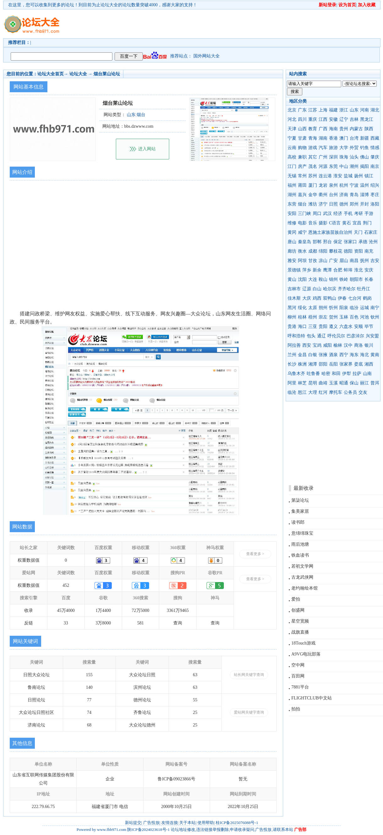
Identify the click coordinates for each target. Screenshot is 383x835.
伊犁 (346, 373)
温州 (364, 185)
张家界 (346, 364)
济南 (343, 194)
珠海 (343, 157)
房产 (302, 166)
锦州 (333, 279)
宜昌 (357, 223)
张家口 (350, 241)
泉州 (333, 185)
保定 (337, 241)
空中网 (298, 665)
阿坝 (302, 260)
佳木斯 (294, 298)
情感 (374, 147)
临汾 (354, 307)
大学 (343, 147)
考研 (358, 213)
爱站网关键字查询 (249, 712)
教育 (312, 128)
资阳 (358, 251)
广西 (323, 128)
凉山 (323, 260)
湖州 (292, 194)
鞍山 (323, 279)
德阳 (348, 251)
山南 (367, 373)
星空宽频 (300, 621)
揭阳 (364, 166)
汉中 (348, 345)
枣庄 (374, 194)
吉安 (374, 260)
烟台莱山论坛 (107, 74)
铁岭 (343, 279)
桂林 (302, 317)
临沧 (292, 392)
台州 (333, 194)
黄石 (346, 223)
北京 (292, 110)
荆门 (367, 223)
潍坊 (312, 204)
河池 (364, 317)
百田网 (298, 676)
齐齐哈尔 (346, 288)
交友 (363, 392)
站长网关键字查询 (249, 674)
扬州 (358, 176)
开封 (364, 204)
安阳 (292, 213)
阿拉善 (294, 345)
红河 (323, 392)
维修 (292, 223)
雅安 (292, 260)
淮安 (337, 176)
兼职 (302, 157)
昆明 (312, 383)
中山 (343, 166)
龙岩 (323, 185)
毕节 (368, 326)
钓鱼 (364, 147)
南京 (374, 166)
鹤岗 (367, 298)
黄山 (292, 279)
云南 (292, 147)
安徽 (333, 119)
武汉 (327, 213)
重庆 (312, 119)
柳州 (292, 317)
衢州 (323, 194)
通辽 (321, 336)
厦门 (312, 185)
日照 (333, 204)
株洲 (302, 364)
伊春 (342, 298)
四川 (302, 119)
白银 (312, 354)
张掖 (323, 354)
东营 (292, 204)
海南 (333, 128)
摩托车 (335, 392)
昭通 (343, 383)
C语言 (335, 223)
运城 (364, 307)
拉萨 (357, 373)
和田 (336, 373)
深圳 (333, 157)
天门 (358, 232)
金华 (312, 194)
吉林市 (294, 288)
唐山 (292, 241)
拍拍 (295, 709)
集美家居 (300, 511)
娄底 (358, 364)
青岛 (354, 194)
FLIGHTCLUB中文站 (311, 698)
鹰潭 (327, 270)
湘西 (368, 364)
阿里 (292, 383)
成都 (312, 251)
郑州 (354, 204)
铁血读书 (300, 555)
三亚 (312, 326)
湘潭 (312, 364)
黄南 (374, 354)
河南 (364, 110)
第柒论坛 (300, 500)
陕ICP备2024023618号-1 (148, 829)
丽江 (364, 383)
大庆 (306, 298)
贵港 (292, 326)
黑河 (292, 307)
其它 (312, 157)
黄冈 (292, 232)
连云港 (325, 176)
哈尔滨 (329, 288)
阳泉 (343, 307)
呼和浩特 (296, 336)
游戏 (312, 147)
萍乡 (306, 270)
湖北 (374, 110)
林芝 (302, 383)
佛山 (364, 157)
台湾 (354, 138)
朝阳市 (356, 279)
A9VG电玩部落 (306, 654)
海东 (354, 354)
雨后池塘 (300, 544)
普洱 (374, 383)
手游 (368, 213)
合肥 (337, 270)
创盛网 (298, 610)
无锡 (292, 176)
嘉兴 (302, 194)
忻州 (333, 307)
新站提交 (133, 822)
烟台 (302, 204)
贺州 (333, 317)
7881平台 (300, 687)
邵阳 (323, 364)
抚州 (364, 260)
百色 (354, 317)
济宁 (323, 204)
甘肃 (302, 138)
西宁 (343, 354)
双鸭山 (329, 298)
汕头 (354, 157)
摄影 (323, 223)
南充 (368, 251)
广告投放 (151, 822)
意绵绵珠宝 (302, 533)
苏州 (312, 176)
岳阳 (333, 364)
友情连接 (169, 822)
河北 (292, 119)
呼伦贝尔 (336, 336)
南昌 (354, 260)
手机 (348, 213)
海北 (364, 354)
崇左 (323, 317)
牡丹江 (363, 288)
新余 (317, 270)
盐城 (348, 176)
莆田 (302, 185)
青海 (312, 138)
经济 (337, 213)
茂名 (312, 166)
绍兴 (374, 185)
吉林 (354, 119)
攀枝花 (335, 251)
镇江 (368, 176)
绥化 (302, 307)
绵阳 (323, 251)
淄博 (364, 194)
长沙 (292, 364)
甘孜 (312, 260)
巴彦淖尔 (355, 336)
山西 (302, 128)
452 (65, 585)
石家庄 (370, 232)
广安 (333, 260)
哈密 (325, 373)
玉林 (343, 317)
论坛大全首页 (50, 74)
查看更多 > (255, 554)
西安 (306, 345)
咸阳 (327, 345)
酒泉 (333, 354)
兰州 (292, 354)
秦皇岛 (304, 241)
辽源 (306, 288)
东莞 (333, 166)
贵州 (343, 128)
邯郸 (317, 241)
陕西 (368, 128)
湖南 (323, 138)
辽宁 (343, 119)
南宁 (374, 307)
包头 (311, 336)
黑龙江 (366, 119)
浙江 (343, 110)
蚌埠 (348, 270)
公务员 (350, 392)
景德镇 (294, 270)
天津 (292, 128)
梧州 (312, 317)
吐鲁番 (313, 373)
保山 (354, 383)
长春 (368, 279)
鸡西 (317, 298)
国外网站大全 (206, 56)
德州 (343, 204)
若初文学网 (302, 566)
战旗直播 (300, 632)
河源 (323, 166)
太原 (312, 307)
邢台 (327, 241)
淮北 (358, 270)
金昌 (302, 354)
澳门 (343, 138)
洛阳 (374, 204)
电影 (302, 223)
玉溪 (333, 383)
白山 (317, 288)
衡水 (302, 251)
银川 (368, 345)
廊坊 (292, 251)
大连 (312, 279)
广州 (323, 157)
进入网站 (147, 149)
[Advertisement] (98, 29)
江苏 (312, 110)
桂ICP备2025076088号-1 (237, 822)
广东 (302, 110)
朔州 (323, 307)
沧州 (373, 241)
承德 (363, 241)
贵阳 (323, 326)
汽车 (323, 147)
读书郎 (298, 522)
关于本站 (187, 822)
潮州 (354, 166)
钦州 (374, 317)
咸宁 (302, 232)
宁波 (354, 185)
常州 (302, 176)
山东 (354, 110)
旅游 (333, 147)
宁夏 (292, 138)
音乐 (312, 223)
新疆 (364, 138)
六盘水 (346, 326)
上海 (323, 110)
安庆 (368, 270)
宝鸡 (317, 345)
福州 (292, 185)
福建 (333, 110)
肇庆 (374, 157)
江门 (292, 166)
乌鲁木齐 (296, 373)
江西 (323, 119)
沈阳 (302, 279)
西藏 (374, 138)
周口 (317, 213)
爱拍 (295, 599)
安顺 (358, 326)
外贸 (354, 147)
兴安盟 (372, 336)
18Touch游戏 (303, 643)
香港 (333, 138)
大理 (312, 392)
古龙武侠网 (302, 577)
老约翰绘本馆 (304, 588)
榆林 (337, 345)
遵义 (333, 326)
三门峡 (304, 213)
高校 (292, 157)
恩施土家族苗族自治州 (330, 232)
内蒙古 (356, 128)
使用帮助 (205, 822)
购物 (302, 147)
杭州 (343, 185)
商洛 (358, 345)
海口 (302, 326)
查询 (177, 623)
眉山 (343, 260)
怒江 (302, 392)
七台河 (354, 298)
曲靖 (323, 383)
